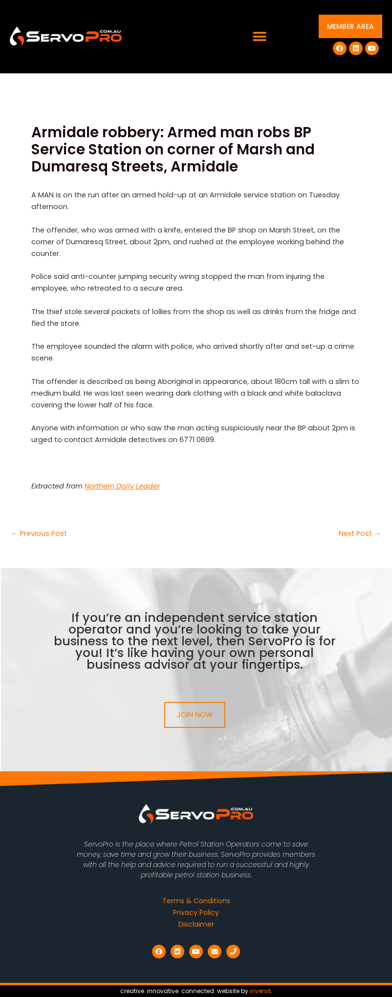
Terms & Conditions (196, 901)
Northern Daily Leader (122, 486)
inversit (260, 991)
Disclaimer (196, 924)
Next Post (360, 533)
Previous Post (39, 533)
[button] (259, 37)
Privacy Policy (196, 912)
